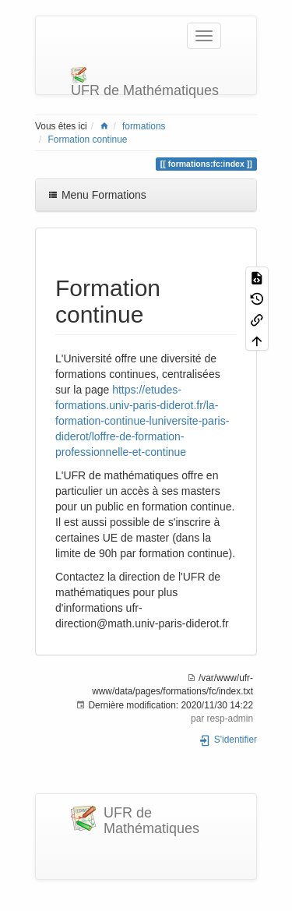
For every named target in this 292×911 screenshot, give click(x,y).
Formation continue (88, 139)
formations (144, 126)
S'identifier (228, 739)
